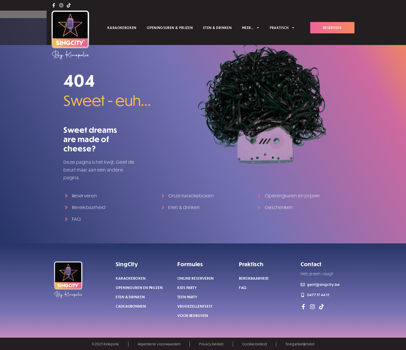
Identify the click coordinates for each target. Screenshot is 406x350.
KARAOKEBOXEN (121, 27)
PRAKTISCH (282, 27)
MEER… (250, 27)
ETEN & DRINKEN (217, 27)
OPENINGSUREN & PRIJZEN (170, 27)
